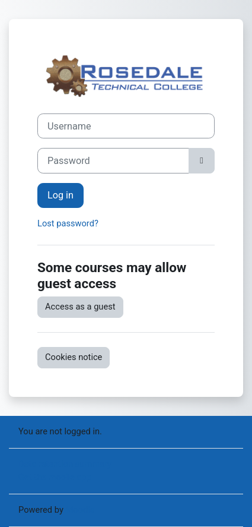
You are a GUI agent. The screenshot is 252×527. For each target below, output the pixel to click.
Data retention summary (64, 464)
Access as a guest (80, 306)
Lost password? (67, 223)
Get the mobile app (54, 477)
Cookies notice (73, 357)
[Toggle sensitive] (202, 160)
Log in (60, 195)
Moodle (79, 509)
